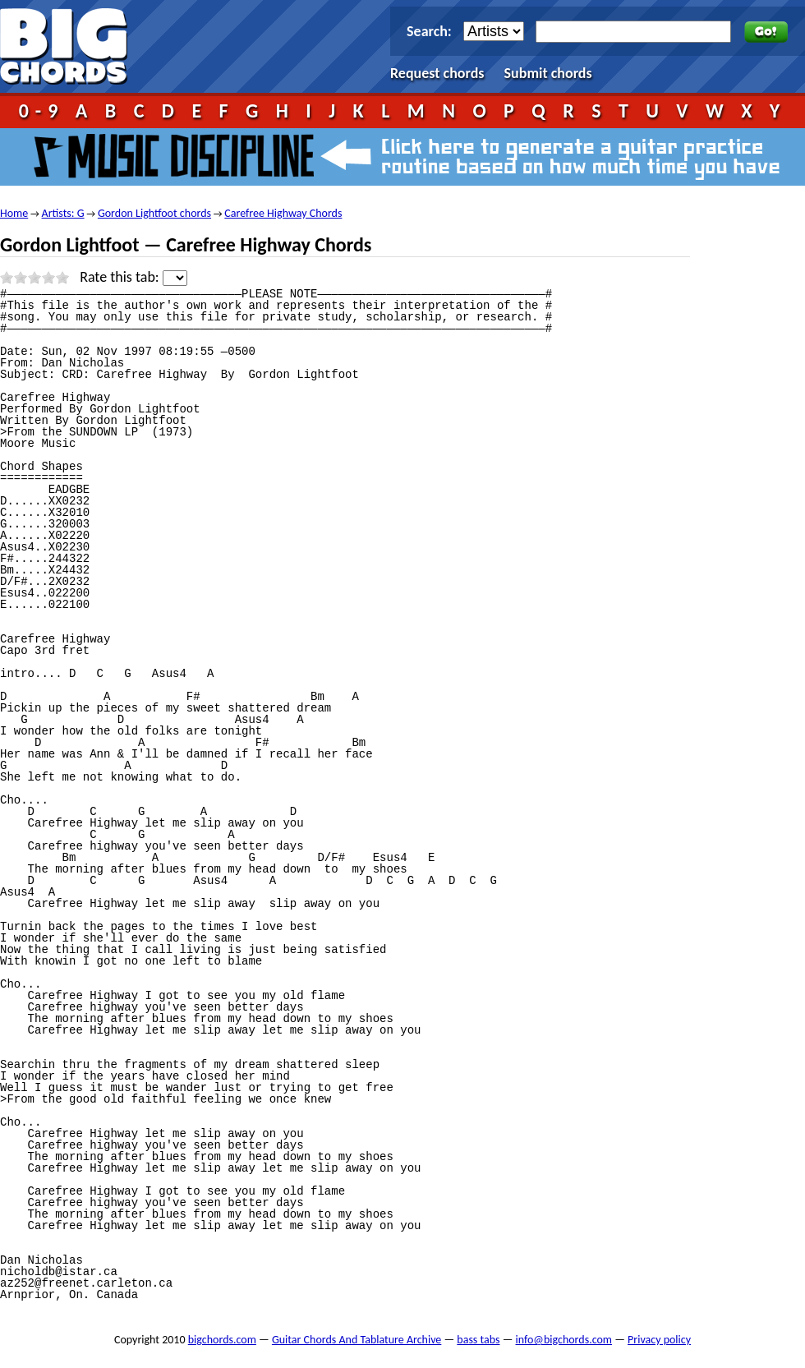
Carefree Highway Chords (283, 213)
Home (14, 213)
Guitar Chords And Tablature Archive (356, 1340)
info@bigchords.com (564, 1340)
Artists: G (63, 213)
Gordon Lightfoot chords (154, 213)
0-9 (42, 110)
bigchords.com (71, 46)
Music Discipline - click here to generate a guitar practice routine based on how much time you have (402, 157)
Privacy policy (659, 1340)
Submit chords (548, 73)
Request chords (437, 73)
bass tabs (478, 1340)
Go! (766, 32)
